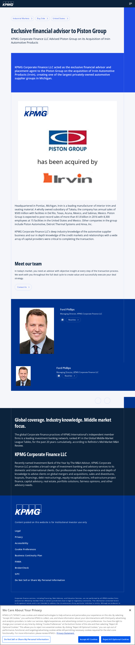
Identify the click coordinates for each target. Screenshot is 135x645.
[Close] (130, 610)
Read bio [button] (72, 319)
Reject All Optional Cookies (116, 639)
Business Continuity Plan (28, 555)
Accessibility (21, 543)
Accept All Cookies (88, 639)
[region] (67, 625)
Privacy (19, 537)
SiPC (17, 573)
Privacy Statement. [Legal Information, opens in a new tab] (66, 633)
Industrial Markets (22, 18)
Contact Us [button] (22, 287)
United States (60, 18)
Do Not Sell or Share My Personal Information (40, 580)
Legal (18, 530)
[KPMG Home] (8, 3)
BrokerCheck (22, 567)
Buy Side (42, 18)
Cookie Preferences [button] (25, 549)
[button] (130, 4)
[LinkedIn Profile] (58, 376)
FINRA (18, 561)
